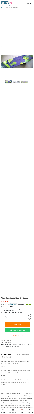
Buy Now (17, 324)
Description (6, 354)
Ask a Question (6, 340)
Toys (10, 344)
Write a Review (23, 354)
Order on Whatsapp (17, 330)
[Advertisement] (17, 27)
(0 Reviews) (6, 357)
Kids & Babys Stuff (19, 344)
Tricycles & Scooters (12, 346)
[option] (17, 61)
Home (2, 7)
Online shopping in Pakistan (10, 393)
